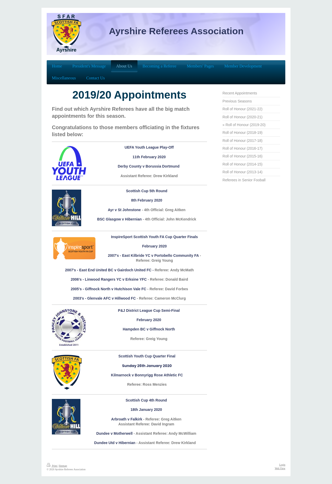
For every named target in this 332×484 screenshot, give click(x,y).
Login (282, 464)
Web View (280, 468)
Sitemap (63, 465)
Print (52, 465)
